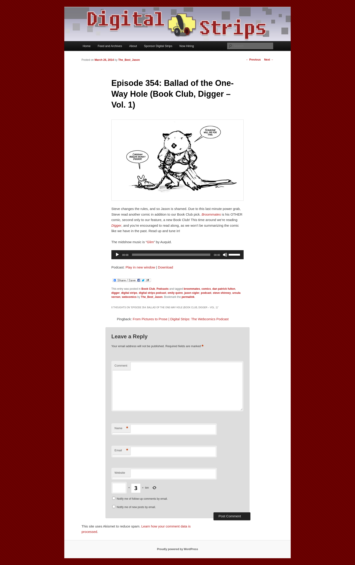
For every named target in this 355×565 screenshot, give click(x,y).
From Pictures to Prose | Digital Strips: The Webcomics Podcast (181, 319)
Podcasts (162, 288)
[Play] (117, 254)
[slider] (171, 255)
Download (165, 267)
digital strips (129, 292)
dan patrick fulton (223, 288)
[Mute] (225, 254)
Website (120, 472)
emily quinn (175, 292)
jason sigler (191, 292)
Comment (121, 365)
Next (268, 59)
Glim (150, 242)
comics (206, 288)
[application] (177, 254)
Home (87, 46)
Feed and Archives (110, 46)
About (133, 46)
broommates (192, 288)
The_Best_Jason (129, 59)
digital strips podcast (152, 292)
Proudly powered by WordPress (177, 549)
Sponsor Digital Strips (158, 46)
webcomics (129, 297)
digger (115, 292)
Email (121, 450)
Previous (253, 59)
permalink (188, 297)
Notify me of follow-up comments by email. (142, 498)
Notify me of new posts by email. (136, 507)
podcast (206, 292)
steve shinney (222, 292)
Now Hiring (187, 46)
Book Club (148, 288)
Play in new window (140, 267)
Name (121, 428)
